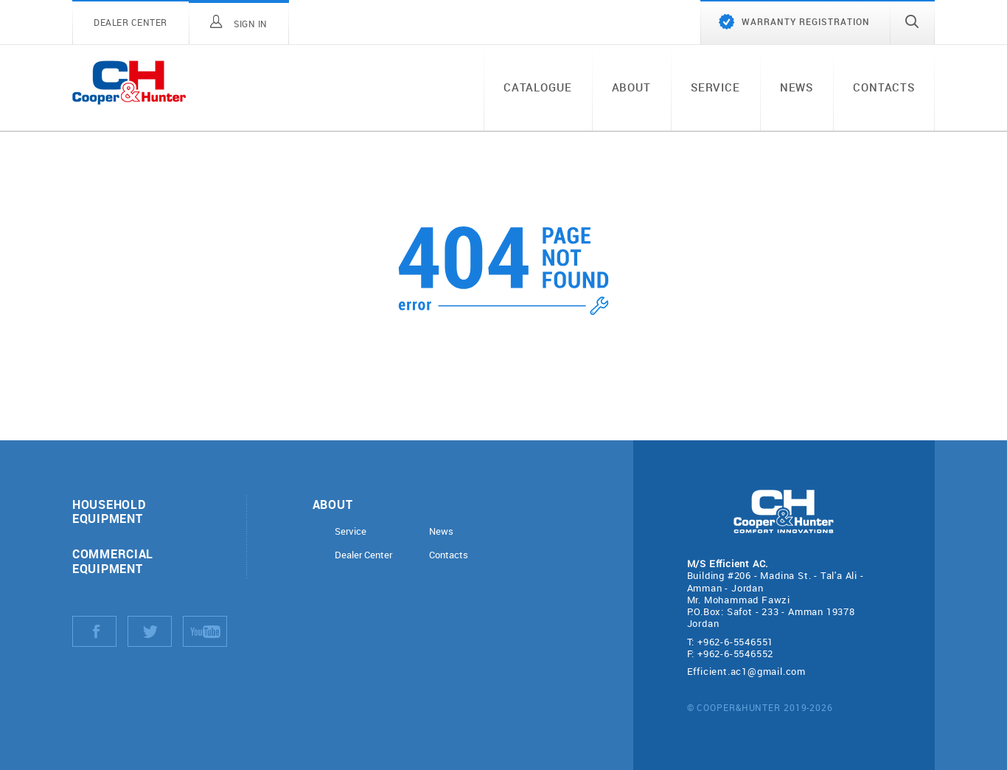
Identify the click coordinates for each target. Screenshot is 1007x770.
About (631, 87)
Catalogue (537, 87)
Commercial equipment (112, 561)
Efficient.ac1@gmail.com (746, 671)
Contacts (884, 87)
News (796, 87)
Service (715, 87)
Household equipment (108, 511)
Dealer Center (363, 555)
